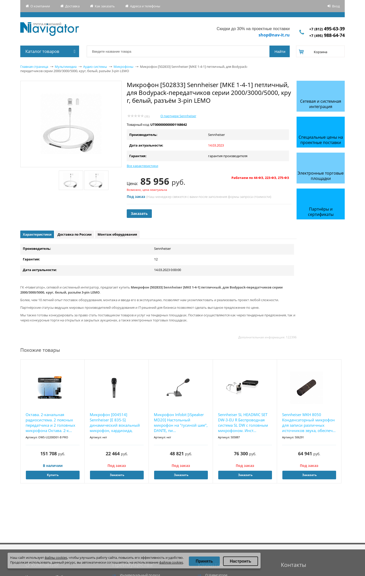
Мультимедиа (66, 66)
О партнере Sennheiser (178, 116)
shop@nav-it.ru (274, 35)
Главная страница (34, 66)
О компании (40, 6)
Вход (336, 6)
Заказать (139, 213)
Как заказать (105, 6)
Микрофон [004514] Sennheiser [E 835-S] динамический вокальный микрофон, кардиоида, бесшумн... (115, 423)
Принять (204, 561)
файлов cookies (171, 562)
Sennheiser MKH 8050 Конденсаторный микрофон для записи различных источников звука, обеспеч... (309, 422)
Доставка (72, 6)
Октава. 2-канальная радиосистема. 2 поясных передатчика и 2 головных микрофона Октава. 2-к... (50, 422)
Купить (53, 475)
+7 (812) (327, 29)
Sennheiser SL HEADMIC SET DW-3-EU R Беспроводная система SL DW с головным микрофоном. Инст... (243, 422)
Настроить (240, 561)
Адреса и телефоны (145, 6)
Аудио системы (95, 66)
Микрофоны (123, 66)
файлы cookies (56, 557)
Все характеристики (142, 165)
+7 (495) (327, 35)
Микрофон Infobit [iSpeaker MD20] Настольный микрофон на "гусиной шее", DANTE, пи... (181, 422)
